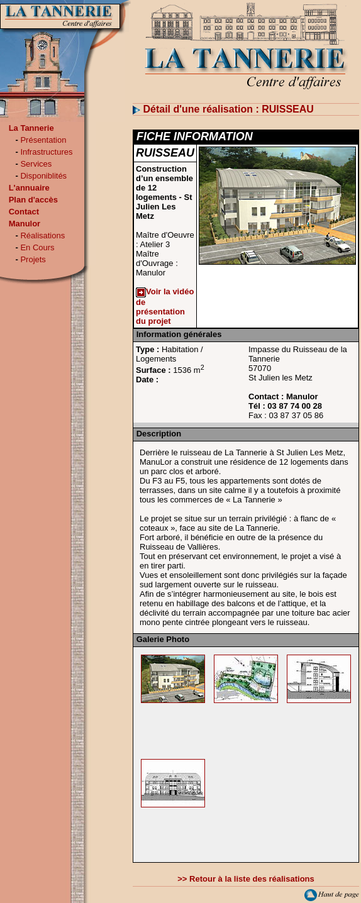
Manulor (25, 223)
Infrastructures (46, 152)
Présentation (43, 140)
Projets (32, 259)
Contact (24, 211)
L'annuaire (29, 187)
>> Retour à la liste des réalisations (245, 879)
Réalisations (42, 235)
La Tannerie (31, 128)
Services (36, 164)
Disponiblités (43, 175)
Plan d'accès (33, 199)
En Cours (37, 247)
